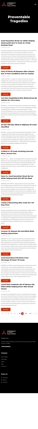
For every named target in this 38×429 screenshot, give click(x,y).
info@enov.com (4, 338)
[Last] (36, 313)
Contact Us (3, 366)
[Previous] (5, 313)
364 (26, 313)
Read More (5, 67)
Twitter (4, 380)
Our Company (4, 357)
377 (30, 313)
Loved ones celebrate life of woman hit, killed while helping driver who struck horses (18, 287)
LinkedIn (4, 382)
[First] (2, 313)
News (2, 364)
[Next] (33, 313)
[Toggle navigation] (35, 4)
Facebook (4, 377)
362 (20, 313)
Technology (4, 359)
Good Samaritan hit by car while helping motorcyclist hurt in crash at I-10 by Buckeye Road (18, 43)
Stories (2, 361)
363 (23, 313)
